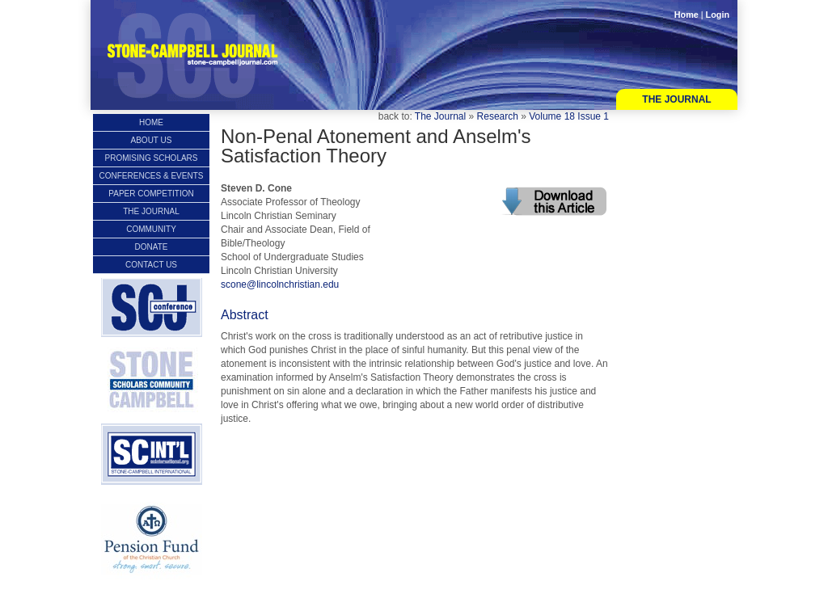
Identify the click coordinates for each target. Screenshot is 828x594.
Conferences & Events (151, 175)
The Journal (676, 99)
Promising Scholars (150, 158)
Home (686, 14)
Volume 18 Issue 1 (569, 116)
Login (717, 14)
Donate (151, 246)
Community (151, 229)
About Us (151, 140)
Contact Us (151, 264)
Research (497, 116)
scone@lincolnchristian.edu (280, 284)
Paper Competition (150, 193)
